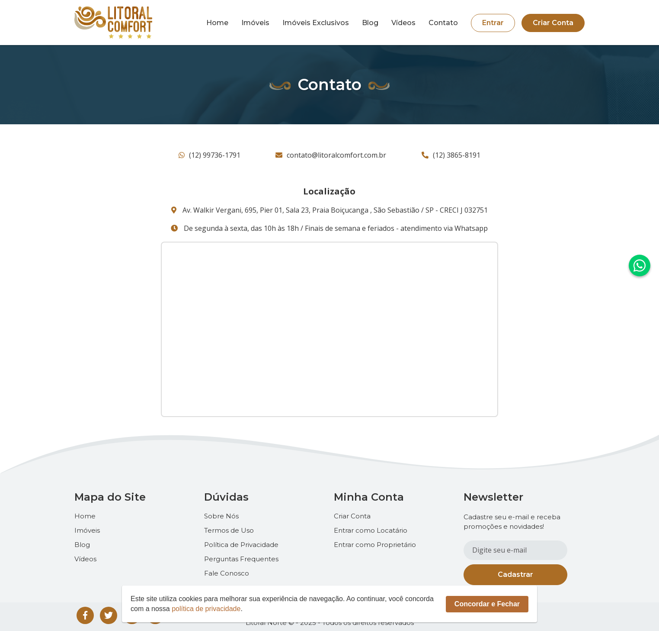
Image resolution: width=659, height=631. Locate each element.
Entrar (493, 23)
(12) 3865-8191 (451, 155)
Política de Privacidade (241, 544)
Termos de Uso (229, 530)
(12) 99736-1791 (209, 155)
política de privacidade (206, 608)
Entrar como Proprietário (375, 544)
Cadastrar (515, 574)
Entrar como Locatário (370, 530)
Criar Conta (553, 23)
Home (217, 22)
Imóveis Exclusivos (315, 22)
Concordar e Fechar (487, 604)
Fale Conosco (226, 573)
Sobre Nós (221, 516)
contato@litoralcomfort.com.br (330, 155)
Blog (370, 22)
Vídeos (403, 22)
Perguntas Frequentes (241, 559)
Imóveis (255, 22)
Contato (443, 22)
